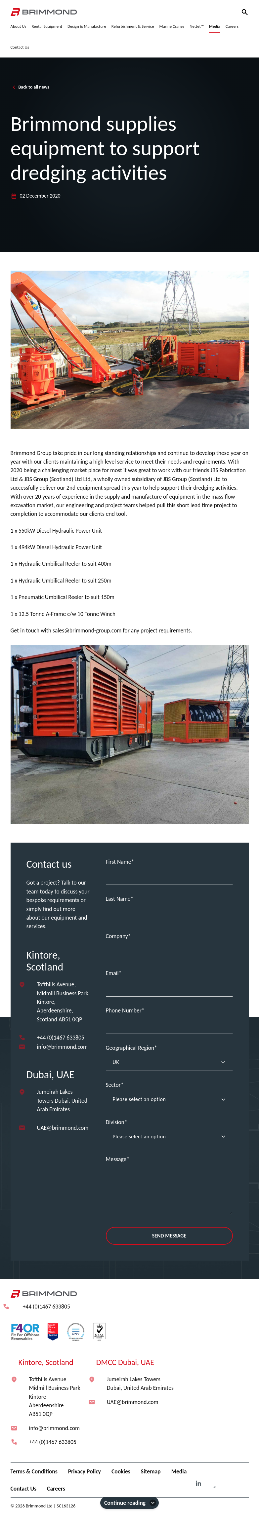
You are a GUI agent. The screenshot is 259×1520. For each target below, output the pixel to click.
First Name (118, 861)
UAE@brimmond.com (63, 1127)
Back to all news (30, 87)
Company (117, 936)
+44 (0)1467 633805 (60, 1037)
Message (116, 1159)
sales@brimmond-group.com (87, 630)
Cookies (120, 1471)
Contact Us (24, 1488)
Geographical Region (130, 1048)
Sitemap (151, 1471)
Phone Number (124, 1010)
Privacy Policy (84, 1471)
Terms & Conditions (34, 1471)
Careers (56, 1488)
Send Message (169, 1236)
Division (115, 1122)
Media (179, 1471)
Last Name (118, 898)
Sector (113, 1085)
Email (112, 973)
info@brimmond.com (62, 1047)
